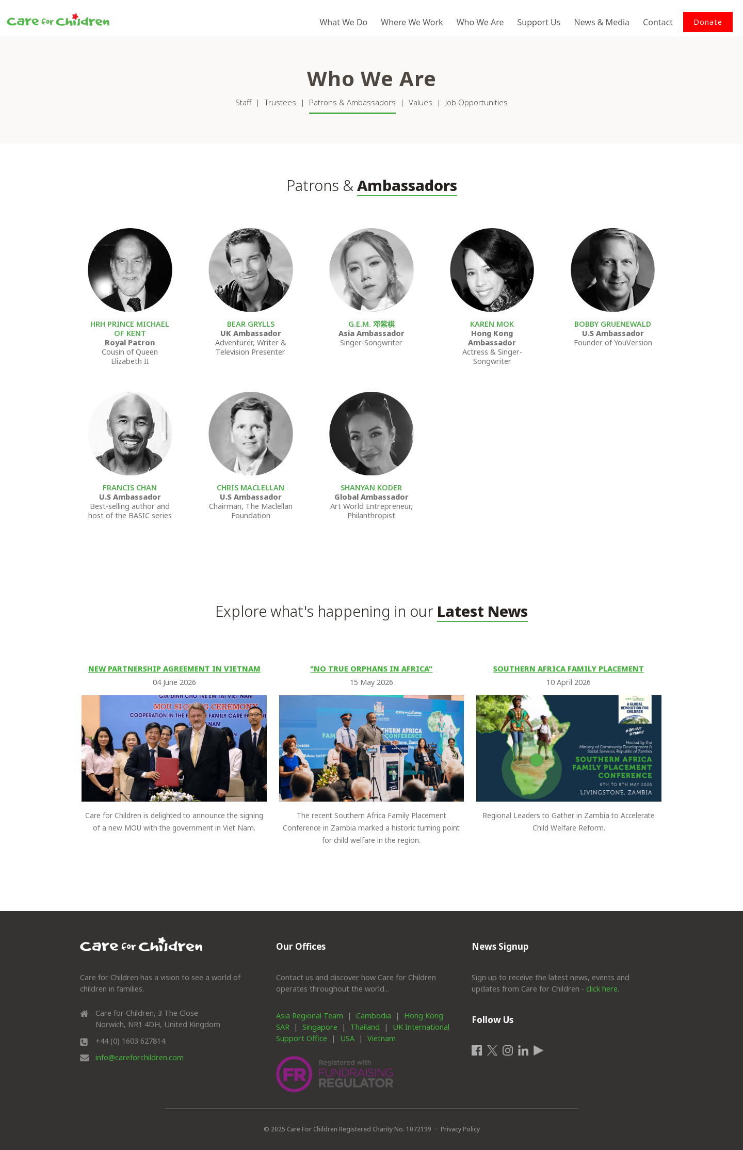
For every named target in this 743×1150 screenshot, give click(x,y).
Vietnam (381, 1038)
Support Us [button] (539, 22)
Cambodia (373, 1015)
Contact (658, 22)
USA (347, 1038)
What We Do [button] (343, 22)
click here (602, 989)
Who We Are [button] (480, 22)
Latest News (482, 611)
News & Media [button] (601, 22)
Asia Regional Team (309, 1015)
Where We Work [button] (412, 22)
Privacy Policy (460, 1129)
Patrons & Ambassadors (352, 102)
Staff (243, 102)
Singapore (319, 1027)
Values (420, 102)
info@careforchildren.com (139, 1057)
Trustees (280, 102)
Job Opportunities (476, 102)
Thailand (365, 1027)
